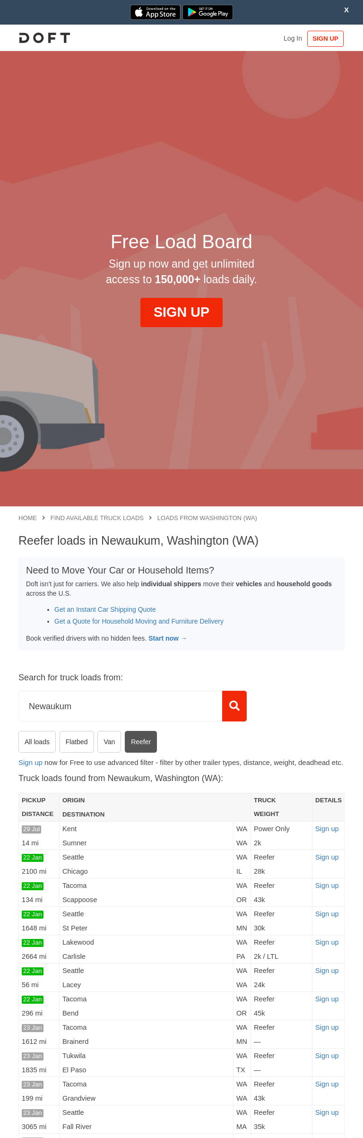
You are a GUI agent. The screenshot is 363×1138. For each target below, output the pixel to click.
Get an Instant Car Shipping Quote (105, 609)
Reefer (141, 742)
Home (27, 517)
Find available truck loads (97, 517)
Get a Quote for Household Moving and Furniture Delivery (139, 621)
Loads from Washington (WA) (207, 517)
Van (109, 742)
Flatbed (77, 742)
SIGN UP (323, 38)
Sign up (30, 762)
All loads (37, 742)
